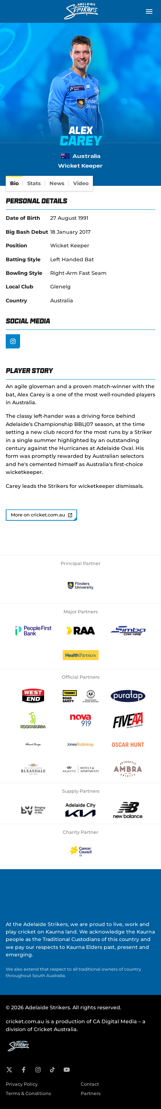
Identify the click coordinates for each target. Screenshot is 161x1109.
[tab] (14, 183)
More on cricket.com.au (41, 515)
